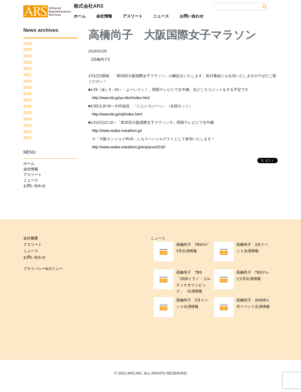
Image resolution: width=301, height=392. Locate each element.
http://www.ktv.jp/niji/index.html (117, 114)
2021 (27, 75)
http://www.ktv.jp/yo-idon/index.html (121, 98)
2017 (27, 100)
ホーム (80, 16)
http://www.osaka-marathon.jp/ (117, 130)
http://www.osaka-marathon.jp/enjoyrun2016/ (128, 147)
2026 (27, 43)
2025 (27, 49)
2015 (27, 112)
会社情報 (104, 16)
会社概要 (30, 238)
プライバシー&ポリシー (43, 268)
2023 (27, 62)
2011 (27, 138)
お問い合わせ (191, 16)
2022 (27, 68)
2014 (27, 119)
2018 (27, 94)
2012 (27, 132)
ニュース (161, 16)
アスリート (133, 16)
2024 (27, 56)
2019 (27, 87)
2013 (27, 125)
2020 (27, 81)
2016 (27, 106)
